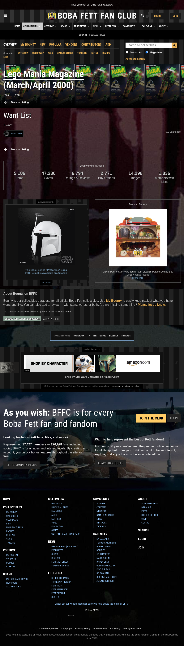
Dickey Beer (102, 562)
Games (54, 530)
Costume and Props (106, 577)
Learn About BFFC (110, 463)
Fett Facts (56, 585)
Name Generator (104, 515)
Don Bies (100, 550)
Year (50, 53)
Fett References (59, 589)
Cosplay (10, 566)
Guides (54, 554)
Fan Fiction (57, 526)
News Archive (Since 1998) (64, 546)
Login (157, 16)
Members (101, 511)
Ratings (10, 531)
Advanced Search (135, 59)
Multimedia (82, 26)
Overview (10, 44)
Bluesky (113, 335)
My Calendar (103, 539)
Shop (144, 519)
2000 (6, 95)
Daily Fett (56, 503)
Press (144, 511)
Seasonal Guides (60, 565)
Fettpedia (112, 26)
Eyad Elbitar (103, 569)
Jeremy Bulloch (104, 581)
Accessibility (100, 628)
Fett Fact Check (59, 562)
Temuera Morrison (106, 542)
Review (106, 53)
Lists (8, 523)
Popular (55, 44)
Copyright (67, 628)
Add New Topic (51, 319)
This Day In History (61, 582)
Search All (136, 52)
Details (10, 562)
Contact (145, 522)
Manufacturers (14, 527)
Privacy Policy (82, 628)
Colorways (12, 520)
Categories (12, 516)
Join (175, 16)
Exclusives (57, 550)
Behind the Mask (60, 578)
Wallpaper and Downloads (65, 534)
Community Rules (48, 628)
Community (131, 26)
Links (99, 519)
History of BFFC (149, 515)
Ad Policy (46, 282)
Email (103, 335)
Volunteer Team (149, 503)
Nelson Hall (102, 573)
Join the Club (151, 418)
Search (143, 530)
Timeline (82, 53)
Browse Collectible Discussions (22, 319)
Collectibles (32, 26)
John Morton (103, 554)
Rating (95, 53)
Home (17, 26)
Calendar (149, 26)
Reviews (10, 535)
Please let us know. (152, 304)
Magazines (156, 52)
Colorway (38, 53)
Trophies (101, 526)
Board (66, 26)
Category (23, 53)
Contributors (91, 44)
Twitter (91, 335)
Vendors (71, 44)
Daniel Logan (103, 546)
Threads (126, 335)
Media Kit (146, 507)
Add (108, 44)
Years (9, 539)
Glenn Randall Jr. (106, 565)
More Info (137, 277)
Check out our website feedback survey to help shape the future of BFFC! (92, 603)
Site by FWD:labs (132, 628)
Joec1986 (13, 133)
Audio (54, 515)
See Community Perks (21, 465)
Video (54, 522)
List (5, 57)
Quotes (55, 597)
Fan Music (56, 511)
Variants (11, 559)
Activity (100, 503)
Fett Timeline (58, 593)
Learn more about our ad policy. (125, 386)
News (97, 26)
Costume (50, 26)
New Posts (11, 582)
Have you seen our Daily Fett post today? (92, 4)
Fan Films (56, 519)
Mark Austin (102, 558)
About (164, 26)
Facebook (79, 335)
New (42, 44)
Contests (101, 507)
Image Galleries (59, 507)
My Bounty (28, 44)
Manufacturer (65, 53)
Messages (101, 522)
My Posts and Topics (17, 579)
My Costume (12, 555)
